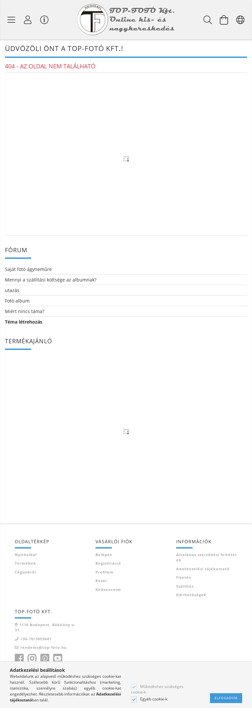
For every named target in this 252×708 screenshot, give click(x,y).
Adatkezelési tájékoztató (203, 568)
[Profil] (27, 20)
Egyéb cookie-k (153, 699)
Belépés (103, 554)
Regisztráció (108, 563)
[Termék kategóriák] (11, 20)
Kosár (101, 580)
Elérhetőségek (191, 594)
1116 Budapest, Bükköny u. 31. (45, 627)
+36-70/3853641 (36, 638)
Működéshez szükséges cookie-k (157, 689)
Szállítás (185, 586)
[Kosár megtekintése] (224, 20)
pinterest (44, 659)
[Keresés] (207, 20)
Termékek (25, 563)
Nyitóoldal (26, 554)
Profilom (104, 572)
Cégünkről (25, 572)
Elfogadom (226, 698)
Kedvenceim (108, 589)
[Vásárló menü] (44, 20)
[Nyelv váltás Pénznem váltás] (240, 20)
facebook (19, 659)
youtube (57, 659)
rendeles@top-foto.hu (43, 647)
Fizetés (183, 577)
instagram (32, 659)
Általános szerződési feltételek (206, 557)
